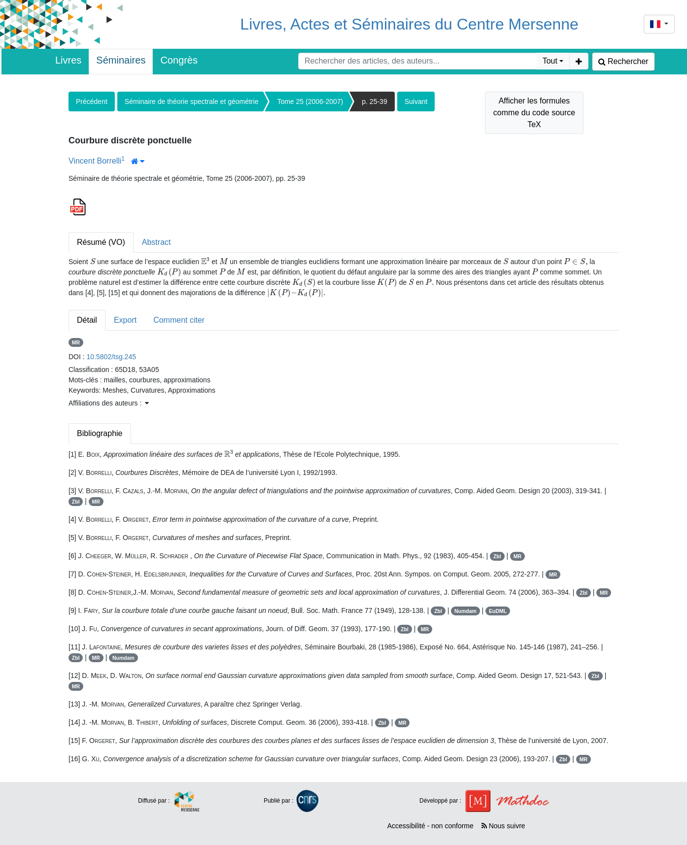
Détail (87, 320)
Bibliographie (100, 433)
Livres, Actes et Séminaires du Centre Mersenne (409, 24)
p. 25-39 (374, 101)
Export (125, 320)
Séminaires (120, 60)
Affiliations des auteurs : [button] (109, 403)
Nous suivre (503, 826)
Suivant (416, 101)
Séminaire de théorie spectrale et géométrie (192, 101)
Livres (68, 60)
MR (76, 342)
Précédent (91, 101)
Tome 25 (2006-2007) (310, 101)
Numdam (465, 611)
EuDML (498, 611)
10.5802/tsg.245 (111, 357)
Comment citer (179, 320)
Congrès (179, 60)
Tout (550, 61)
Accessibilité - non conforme (430, 826)
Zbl (76, 502)
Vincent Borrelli (95, 161)
